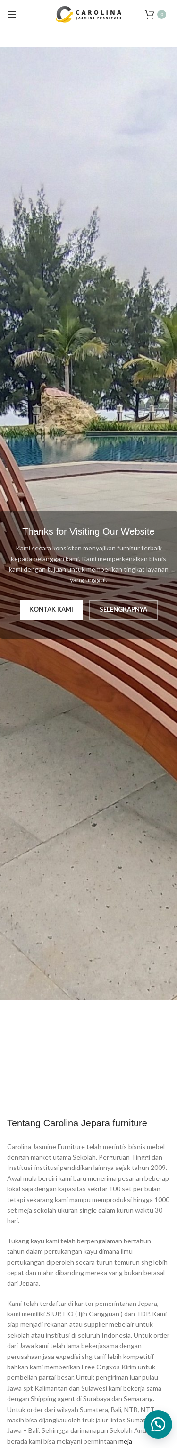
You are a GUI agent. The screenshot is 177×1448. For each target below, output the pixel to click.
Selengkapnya (123, 609)
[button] (158, 1424)
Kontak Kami (51, 609)
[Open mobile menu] (11, 14)
